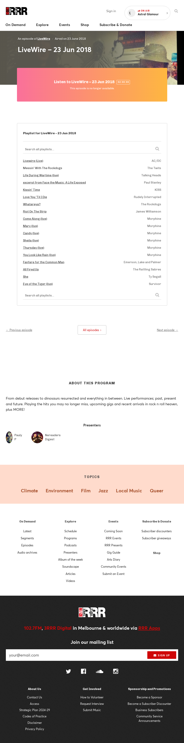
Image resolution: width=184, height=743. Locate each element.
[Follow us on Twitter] (68, 672)
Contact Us (34, 697)
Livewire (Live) (33, 161)
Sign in (111, 11)
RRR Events (113, 538)
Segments (27, 538)
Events (113, 521)
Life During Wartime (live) (41, 175)
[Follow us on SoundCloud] (99, 672)
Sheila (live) (31, 240)
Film (86, 490)
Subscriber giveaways (156, 538)
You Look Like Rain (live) (39, 255)
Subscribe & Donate (156, 521)
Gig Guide (113, 552)
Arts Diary (113, 559)
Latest (27, 531)
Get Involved (92, 689)
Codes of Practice (34, 716)
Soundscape (70, 566)
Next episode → (167, 330)
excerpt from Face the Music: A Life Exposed (54, 182)
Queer (156, 490)
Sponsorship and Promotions (149, 689)
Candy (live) (31, 233)
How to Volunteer (91, 697)
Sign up (162, 655)
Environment (59, 490)
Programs (70, 538)
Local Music (129, 490)
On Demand (27, 521)
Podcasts (70, 545)
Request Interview (92, 704)
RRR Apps (149, 628)
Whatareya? (32, 204)
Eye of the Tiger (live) (38, 284)
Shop (156, 553)
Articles (71, 574)
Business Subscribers (149, 710)
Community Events (113, 566)
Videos (70, 581)
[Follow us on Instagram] (115, 672)
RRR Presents (114, 545)
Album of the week (70, 559)
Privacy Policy (34, 729)
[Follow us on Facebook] (83, 672)
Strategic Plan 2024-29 (34, 710)
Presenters (70, 552)
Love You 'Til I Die (35, 197)
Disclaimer (35, 723)
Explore (70, 521)
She (25, 276)
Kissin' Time (31, 190)
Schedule (70, 531)
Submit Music (92, 710)
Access (34, 704)
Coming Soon (113, 531)
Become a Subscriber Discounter (149, 704)
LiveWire (43, 39)
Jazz (103, 490)
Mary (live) (30, 226)
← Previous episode (19, 330)
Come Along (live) (35, 219)
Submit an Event (113, 574)
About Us (34, 689)
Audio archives (27, 552)
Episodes (27, 545)
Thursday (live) (33, 247)
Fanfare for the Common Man (43, 262)
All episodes (92, 330)
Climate (29, 490)
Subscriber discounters (156, 531)
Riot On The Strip (35, 211)
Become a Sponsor (149, 697)
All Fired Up (31, 269)
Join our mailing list (92, 642)
